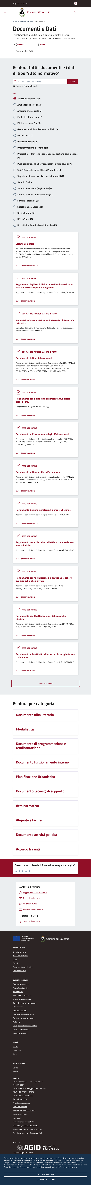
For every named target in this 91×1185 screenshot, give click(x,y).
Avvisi (15, 1054)
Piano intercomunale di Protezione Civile (28, 1133)
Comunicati (17, 1050)
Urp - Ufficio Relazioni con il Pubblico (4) (37, 225)
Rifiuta (45, 1174)
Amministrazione (26, 21)
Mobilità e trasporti (20, 1010)
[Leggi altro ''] (27, 265)
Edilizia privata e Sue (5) (28, 123)
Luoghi (15, 1067)
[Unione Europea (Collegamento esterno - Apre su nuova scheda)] (24, 938)
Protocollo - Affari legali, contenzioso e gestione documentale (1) (47, 154)
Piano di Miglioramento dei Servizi (25, 1125)
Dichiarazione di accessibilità (23, 1121)
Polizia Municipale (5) (27, 141)
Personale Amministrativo (22, 967)
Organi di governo (19, 952)
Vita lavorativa (18, 1006)
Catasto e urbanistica (21, 984)
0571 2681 (20, 1085)
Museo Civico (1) (25, 135)
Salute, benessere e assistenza (24, 1003)
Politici (15, 963)
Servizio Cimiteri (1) (26, 182)
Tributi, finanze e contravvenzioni (25, 1025)
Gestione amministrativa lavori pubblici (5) (37, 129)
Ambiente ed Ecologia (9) (29, 104)
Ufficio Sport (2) (25, 219)
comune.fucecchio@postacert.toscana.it (31, 1088)
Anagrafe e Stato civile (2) (29, 111)
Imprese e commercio (21, 1033)
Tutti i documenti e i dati (28, 98)
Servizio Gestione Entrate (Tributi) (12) (35, 194)
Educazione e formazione (22, 995)
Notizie (15, 1046)
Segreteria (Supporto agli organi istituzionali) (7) (40, 176)
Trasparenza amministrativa (23, 1014)
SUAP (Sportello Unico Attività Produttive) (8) (39, 170)
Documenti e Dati (19, 970)
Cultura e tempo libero (21, 1029)
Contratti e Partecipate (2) (29, 117)
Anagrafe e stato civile (21, 988)
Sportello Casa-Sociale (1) (30, 207)
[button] (20, 3)
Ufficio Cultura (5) (26, 213)
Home (15, 21)
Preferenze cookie (24, 1167)
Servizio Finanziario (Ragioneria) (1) (34, 188)
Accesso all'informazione (22, 999)
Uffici (14, 93)
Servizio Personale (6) (28, 200)
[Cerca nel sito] (75, 12)
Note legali (17, 1118)
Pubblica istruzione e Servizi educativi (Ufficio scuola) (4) (44, 164)
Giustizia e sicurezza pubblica (23, 1018)
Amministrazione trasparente (24, 1110)
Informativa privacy (20, 1114)
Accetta (45, 1180)
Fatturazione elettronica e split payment (28, 1129)
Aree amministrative (20, 955)
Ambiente (16, 1021)
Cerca (72, 81)
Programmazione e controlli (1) (32, 147)
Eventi (15, 1071)
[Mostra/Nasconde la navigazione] (5, 11)
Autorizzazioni (18, 991)
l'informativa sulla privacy (67, 1167)
